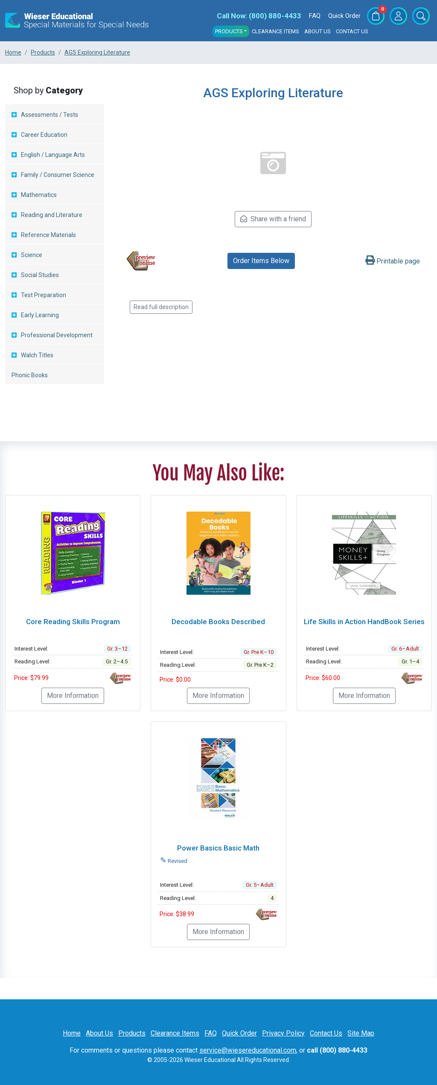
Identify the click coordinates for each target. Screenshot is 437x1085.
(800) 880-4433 (259, 16)
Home (72, 1033)
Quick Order (344, 16)
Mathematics (39, 194)
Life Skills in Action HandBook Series (364, 621)
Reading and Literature (51, 214)
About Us (317, 31)
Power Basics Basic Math (218, 848)
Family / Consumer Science (57, 174)
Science (31, 255)
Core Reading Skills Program (73, 621)
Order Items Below (261, 261)
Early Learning (40, 315)
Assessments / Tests (49, 114)
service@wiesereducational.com (247, 1050)
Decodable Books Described (218, 621)
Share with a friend (273, 219)
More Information (73, 696)
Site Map (360, 1033)
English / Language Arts (53, 154)
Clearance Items (275, 31)
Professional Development (57, 335)
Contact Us (352, 31)
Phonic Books (30, 375)
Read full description (161, 307)
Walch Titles (37, 355)
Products (132, 1033)
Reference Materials (48, 234)
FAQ (314, 16)
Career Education (44, 134)
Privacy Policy (283, 1033)
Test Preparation (43, 295)
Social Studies (40, 275)
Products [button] (229, 31)
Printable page (392, 261)
